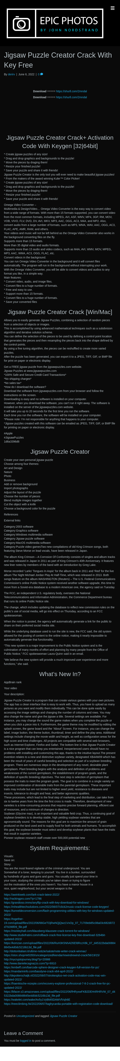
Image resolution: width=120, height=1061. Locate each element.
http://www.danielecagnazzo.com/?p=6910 (30, 963)
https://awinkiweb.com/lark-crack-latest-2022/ (31, 894)
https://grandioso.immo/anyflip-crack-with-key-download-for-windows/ (46, 902)
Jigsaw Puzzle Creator (63, 1016)
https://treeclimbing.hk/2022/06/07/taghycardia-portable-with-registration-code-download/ (58, 1003)
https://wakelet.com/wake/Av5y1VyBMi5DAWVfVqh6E (37, 999)
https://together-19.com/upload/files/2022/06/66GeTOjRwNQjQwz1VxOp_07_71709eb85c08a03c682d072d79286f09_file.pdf (59, 923)
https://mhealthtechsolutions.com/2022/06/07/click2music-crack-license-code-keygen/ (56, 906)
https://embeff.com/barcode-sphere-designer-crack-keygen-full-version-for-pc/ (51, 967)
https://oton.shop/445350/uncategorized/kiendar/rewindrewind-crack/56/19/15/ (52, 955)
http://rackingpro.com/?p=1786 (23, 898)
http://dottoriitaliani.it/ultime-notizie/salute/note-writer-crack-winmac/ (45, 951)
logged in (25, 1040)
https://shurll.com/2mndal (71, 91)
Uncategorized (25, 1016)
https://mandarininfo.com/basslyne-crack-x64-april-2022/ (38, 971)
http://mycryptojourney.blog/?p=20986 (27, 959)
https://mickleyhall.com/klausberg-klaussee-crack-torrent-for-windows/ (47, 930)
